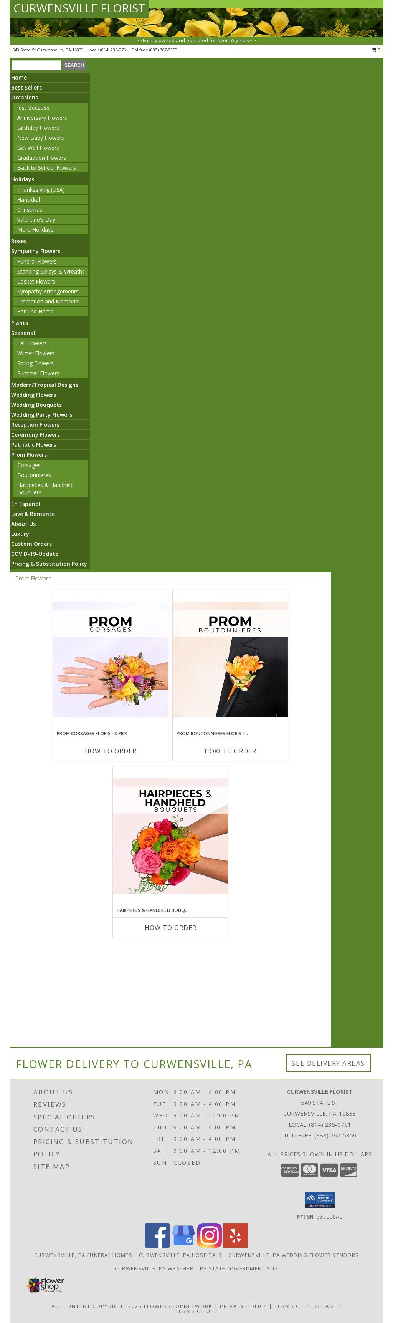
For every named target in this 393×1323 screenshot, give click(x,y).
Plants (19, 323)
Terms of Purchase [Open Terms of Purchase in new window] (305, 1306)
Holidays (22, 179)
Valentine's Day (36, 219)
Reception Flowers (35, 424)
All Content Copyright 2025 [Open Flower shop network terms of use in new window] (96, 1306)
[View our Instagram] (209, 1245)
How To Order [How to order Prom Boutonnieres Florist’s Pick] (230, 751)
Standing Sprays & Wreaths (51, 271)
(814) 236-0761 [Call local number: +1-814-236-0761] (114, 50)
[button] (320, 1200)
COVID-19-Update (34, 553)
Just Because (33, 107)
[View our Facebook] (157, 1245)
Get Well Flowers (38, 147)
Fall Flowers (32, 343)
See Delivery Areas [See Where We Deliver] (328, 1063)
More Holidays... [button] (37, 229)
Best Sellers (26, 87)
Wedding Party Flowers (41, 414)
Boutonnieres (34, 475)
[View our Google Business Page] (183, 1245)
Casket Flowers (36, 281)
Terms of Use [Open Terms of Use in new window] (196, 1311)
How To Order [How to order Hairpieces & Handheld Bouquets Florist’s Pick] (170, 927)
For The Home (35, 311)
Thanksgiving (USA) (41, 189)
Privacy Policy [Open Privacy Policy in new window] (243, 1306)
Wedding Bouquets (36, 404)
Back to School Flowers (46, 167)
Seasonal (23, 333)
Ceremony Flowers (35, 434)
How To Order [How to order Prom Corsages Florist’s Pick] (111, 751)
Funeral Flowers (37, 261)
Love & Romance (33, 513)
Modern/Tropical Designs (44, 384)
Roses (18, 241)
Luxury (20, 533)
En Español (25, 503)
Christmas (29, 209)
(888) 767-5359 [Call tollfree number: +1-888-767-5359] (163, 50)
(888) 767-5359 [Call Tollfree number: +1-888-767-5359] (335, 1135)
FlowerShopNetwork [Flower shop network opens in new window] (178, 1306)
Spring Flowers (35, 363)
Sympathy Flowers (35, 251)
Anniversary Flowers (42, 117)
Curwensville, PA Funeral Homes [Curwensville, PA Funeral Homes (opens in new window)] (83, 1255)
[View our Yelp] (235, 1245)
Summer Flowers (38, 373)
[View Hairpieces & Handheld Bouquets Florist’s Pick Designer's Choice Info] (170, 837)
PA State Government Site (239, 1268)
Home (19, 77)
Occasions (24, 97)
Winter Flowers (35, 353)
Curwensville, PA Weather (154, 1268)
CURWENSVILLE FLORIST (79, 8)
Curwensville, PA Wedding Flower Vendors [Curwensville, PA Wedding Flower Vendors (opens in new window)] (293, 1255)
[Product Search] (36, 65)
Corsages (29, 465)
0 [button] (376, 50)
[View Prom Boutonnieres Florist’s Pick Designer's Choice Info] (230, 660)
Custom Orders (31, 543)
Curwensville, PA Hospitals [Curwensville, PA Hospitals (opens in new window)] (180, 1255)
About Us (23, 523)
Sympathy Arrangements (48, 291)
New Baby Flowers (40, 137)
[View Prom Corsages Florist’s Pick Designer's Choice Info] (110, 660)
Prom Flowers (29, 454)
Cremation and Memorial (48, 301)
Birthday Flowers (38, 127)
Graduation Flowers (41, 157)
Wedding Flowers (33, 394)
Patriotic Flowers (33, 444)
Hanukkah (29, 199)
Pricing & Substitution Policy (49, 563)
